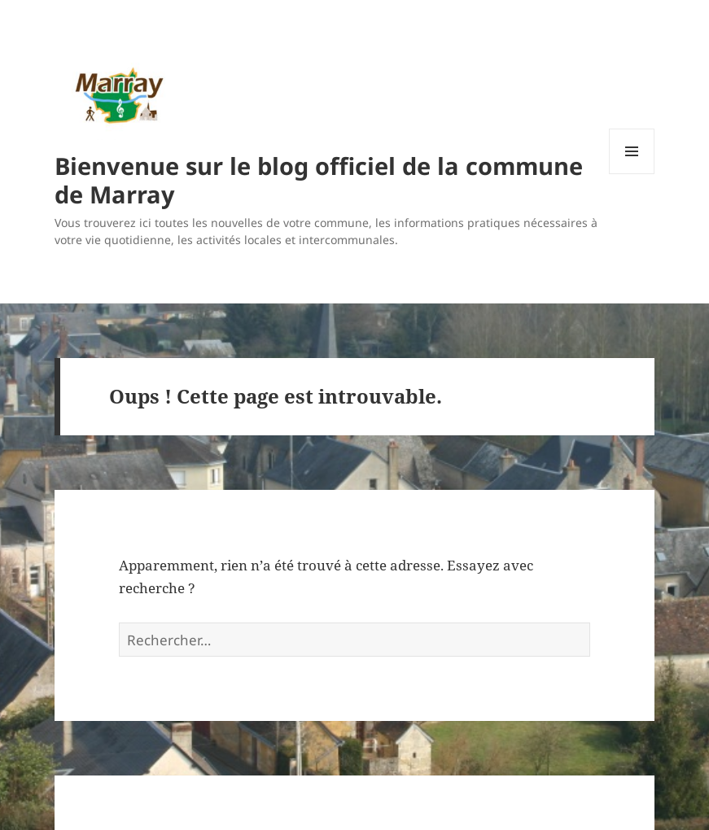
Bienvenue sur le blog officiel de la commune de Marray (319, 180)
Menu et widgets (632, 173)
